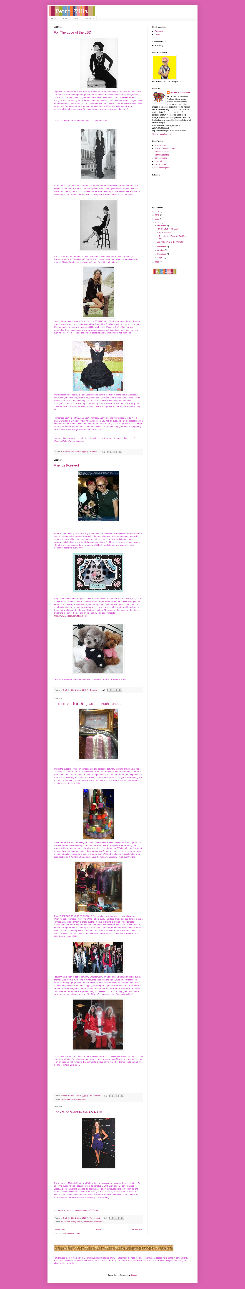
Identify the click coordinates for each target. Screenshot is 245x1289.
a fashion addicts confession (166, 148)
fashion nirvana (161, 158)
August (160, 258)
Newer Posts (60, 1229)
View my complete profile (162, 134)
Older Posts (137, 1229)
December (162, 226)
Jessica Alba (88, 1222)
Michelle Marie (99, 1222)
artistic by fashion (162, 152)
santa (84, 1099)
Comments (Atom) (72, 1234)
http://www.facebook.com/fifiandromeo (71, 616)
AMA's (63, 1222)
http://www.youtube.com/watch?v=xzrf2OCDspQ (76, 1210)
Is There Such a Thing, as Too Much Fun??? (87, 704)
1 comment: (94, 451)
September (162, 254)
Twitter (157, 34)
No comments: (96, 1096)
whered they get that (163, 168)
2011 (157, 219)
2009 (157, 262)
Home (54, 18)
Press (64, 18)
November (162, 247)
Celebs (75, 18)
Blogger (133, 1275)
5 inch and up (160, 145)
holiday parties (76, 1099)
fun (68, 1099)
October (161, 250)
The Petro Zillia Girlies (180, 92)
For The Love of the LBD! (73, 32)
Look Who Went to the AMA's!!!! (78, 1112)
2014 (157, 211)
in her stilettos (160, 161)
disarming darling (162, 155)
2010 (157, 222)
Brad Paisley (71, 1222)
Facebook (159, 31)
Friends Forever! (66, 465)
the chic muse (160, 164)
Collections (89, 18)
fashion (63, 1099)
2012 (157, 215)
